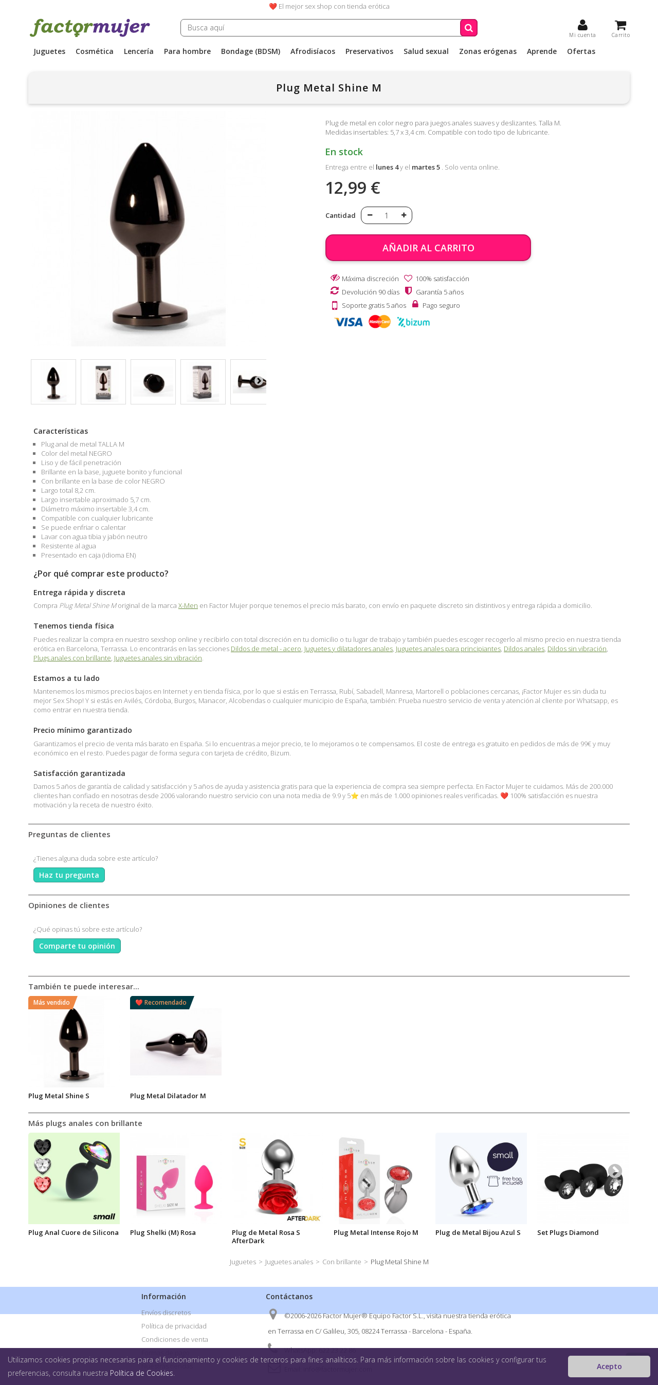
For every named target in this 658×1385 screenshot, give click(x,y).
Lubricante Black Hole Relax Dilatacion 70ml (73, 1100)
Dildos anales (524, 648)
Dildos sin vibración (577, 648)
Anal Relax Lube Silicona (272, 1095)
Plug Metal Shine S (466, 1095)
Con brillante (341, 1261)
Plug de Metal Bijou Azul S (478, 1232)
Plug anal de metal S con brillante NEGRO (374, 1100)
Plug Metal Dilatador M (575, 1095)
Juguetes (49, 51)
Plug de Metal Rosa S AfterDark (266, 1236)
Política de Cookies (141, 1373)
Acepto (609, 1366)
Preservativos (369, 51)
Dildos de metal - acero (266, 648)
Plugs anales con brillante (72, 657)
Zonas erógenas (488, 51)
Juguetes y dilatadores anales (348, 648)
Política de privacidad (174, 1326)
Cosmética (95, 51)
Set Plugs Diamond (568, 1232)
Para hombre (187, 51)
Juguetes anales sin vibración (158, 657)
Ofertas (581, 51)
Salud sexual (426, 51)
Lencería (139, 51)
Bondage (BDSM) (250, 51)
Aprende (542, 51)
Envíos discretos (166, 1312)
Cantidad (340, 215)
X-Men (188, 605)
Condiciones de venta (174, 1339)
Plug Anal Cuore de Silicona (73, 1232)
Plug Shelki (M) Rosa (163, 1232)
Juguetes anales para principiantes (448, 648)
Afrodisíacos (312, 51)
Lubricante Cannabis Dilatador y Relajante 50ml (173, 1100)
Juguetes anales (289, 1261)
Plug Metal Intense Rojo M (376, 1232)
